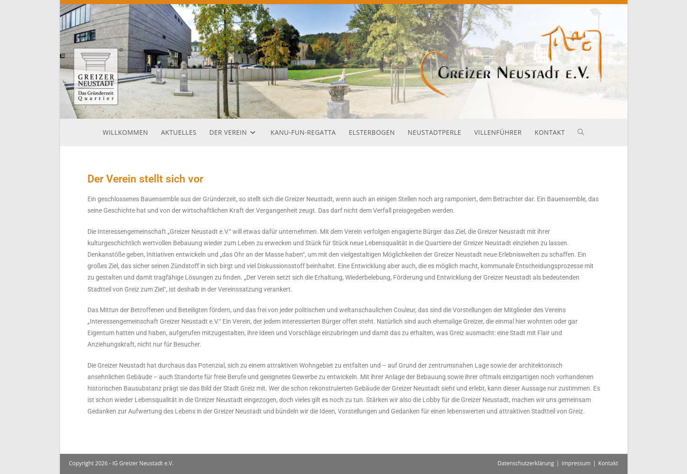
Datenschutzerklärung (526, 463)
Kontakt (608, 463)
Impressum (576, 463)
